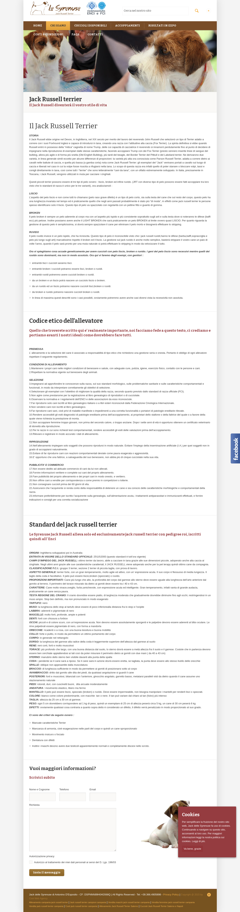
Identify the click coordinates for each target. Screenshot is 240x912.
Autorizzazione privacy (42, 856)
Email (93, 789)
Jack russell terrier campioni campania (88, 902)
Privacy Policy (171, 894)
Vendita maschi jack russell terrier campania (129, 902)
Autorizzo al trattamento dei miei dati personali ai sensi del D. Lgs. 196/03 (75, 862)
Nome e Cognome (40, 789)
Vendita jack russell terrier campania (46, 906)
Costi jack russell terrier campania (81, 906)
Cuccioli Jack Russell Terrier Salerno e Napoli (161, 906)
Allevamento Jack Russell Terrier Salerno (118, 906)
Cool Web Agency (38, 898)
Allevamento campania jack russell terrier (48, 902)
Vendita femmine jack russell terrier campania (173, 902)
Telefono (65, 789)
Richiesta (34, 804)
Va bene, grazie (192, 848)
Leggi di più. (198, 841)
